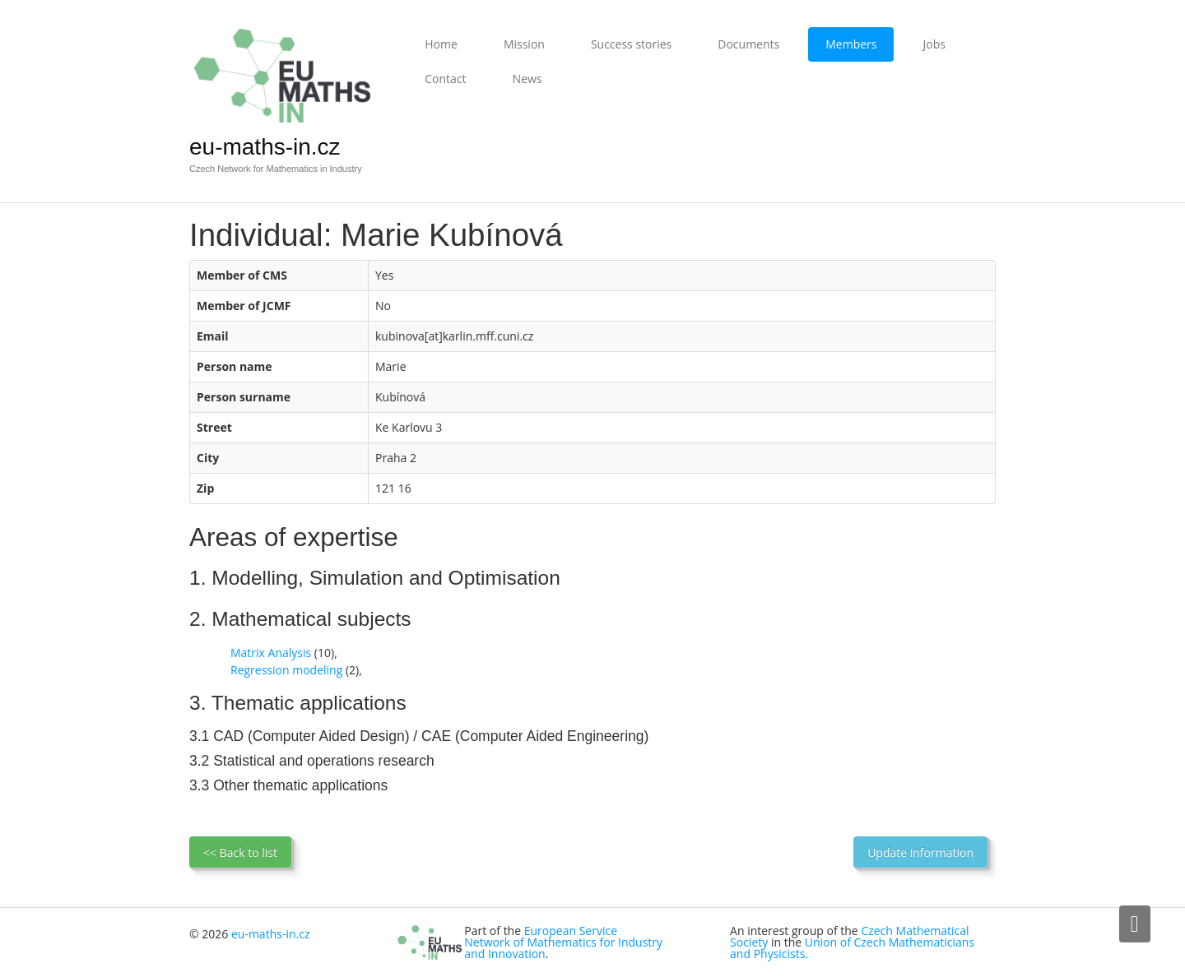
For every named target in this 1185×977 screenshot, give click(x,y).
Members (850, 44)
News (527, 78)
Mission (524, 44)
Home (441, 44)
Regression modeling (286, 670)
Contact (445, 78)
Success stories (631, 44)
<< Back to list (240, 852)
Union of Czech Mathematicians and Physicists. (852, 947)
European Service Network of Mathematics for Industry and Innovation (563, 942)
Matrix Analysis (270, 652)
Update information (920, 852)
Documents (748, 44)
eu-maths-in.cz (265, 147)
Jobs (933, 44)
